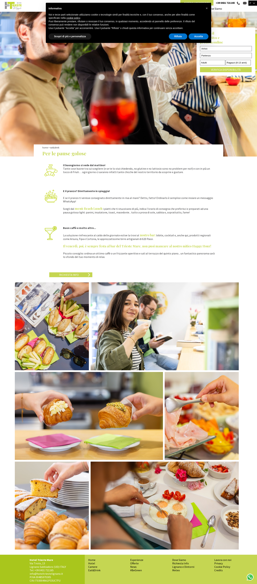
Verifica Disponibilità (226, 69)
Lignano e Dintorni (183, 566)
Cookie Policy (222, 566)
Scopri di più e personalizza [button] (70, 36)
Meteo (176, 570)
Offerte (134, 563)
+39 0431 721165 (225, 2)
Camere (92, 566)
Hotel (91, 563)
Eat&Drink (94, 570)
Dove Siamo (215, 8)
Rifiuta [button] (178, 36)
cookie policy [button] (73, 18)
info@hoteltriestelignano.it (46, 573)
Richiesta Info (69, 274)
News (133, 566)
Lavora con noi (222, 560)
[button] (206, 8)
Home (45, 147)
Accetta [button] (198, 36)
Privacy (218, 563)
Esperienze (136, 560)
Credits (218, 570)
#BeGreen (136, 570)
